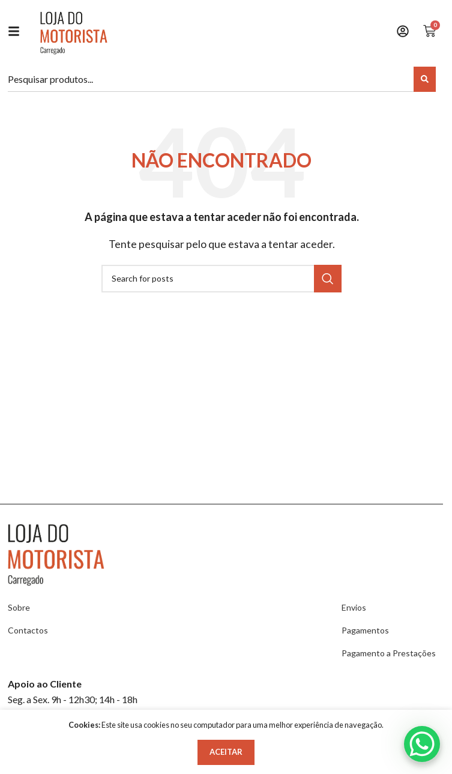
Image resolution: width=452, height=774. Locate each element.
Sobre (19, 607)
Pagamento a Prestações (389, 653)
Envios (354, 607)
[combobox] (212, 79)
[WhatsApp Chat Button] (422, 744)
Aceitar (226, 752)
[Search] (425, 79)
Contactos (28, 630)
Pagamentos (365, 630)
